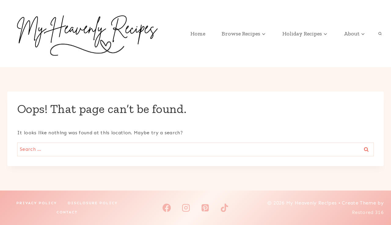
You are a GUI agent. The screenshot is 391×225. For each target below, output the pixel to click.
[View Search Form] (380, 33)
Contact (67, 212)
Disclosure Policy (93, 203)
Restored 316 (368, 212)
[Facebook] (166, 207)
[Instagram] (185, 207)
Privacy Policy (36, 203)
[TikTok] (224, 207)
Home (197, 33)
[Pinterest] (205, 207)
